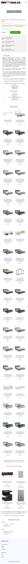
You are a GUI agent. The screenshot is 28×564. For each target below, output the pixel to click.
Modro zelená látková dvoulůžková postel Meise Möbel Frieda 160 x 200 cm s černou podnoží (20, 161)
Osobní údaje (3, 552)
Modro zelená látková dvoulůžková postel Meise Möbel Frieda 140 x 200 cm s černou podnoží (8, 161)
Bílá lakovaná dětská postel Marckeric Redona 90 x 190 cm (20, 240)
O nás (2, 554)
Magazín (2, 546)
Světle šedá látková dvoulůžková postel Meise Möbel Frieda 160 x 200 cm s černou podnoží (8, 201)
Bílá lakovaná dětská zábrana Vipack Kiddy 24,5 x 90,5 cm (8, 121)
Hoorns (5, 26)
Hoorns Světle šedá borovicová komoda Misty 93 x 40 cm (21, 482)
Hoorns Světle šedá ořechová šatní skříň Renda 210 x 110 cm (21, 503)
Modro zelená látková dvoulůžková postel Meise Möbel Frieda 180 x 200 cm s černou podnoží (8, 181)
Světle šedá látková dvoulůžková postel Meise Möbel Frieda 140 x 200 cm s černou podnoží (20, 181)
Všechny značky (4, 544)
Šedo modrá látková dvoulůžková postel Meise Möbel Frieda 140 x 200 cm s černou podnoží (8, 260)
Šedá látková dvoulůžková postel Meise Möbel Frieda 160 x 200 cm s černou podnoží (8, 141)
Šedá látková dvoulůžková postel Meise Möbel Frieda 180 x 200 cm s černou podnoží (20, 141)
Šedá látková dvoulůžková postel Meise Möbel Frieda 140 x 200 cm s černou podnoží (20, 221)
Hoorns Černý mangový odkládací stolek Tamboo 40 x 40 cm (7, 503)
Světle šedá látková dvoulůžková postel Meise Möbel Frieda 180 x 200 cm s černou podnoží (20, 201)
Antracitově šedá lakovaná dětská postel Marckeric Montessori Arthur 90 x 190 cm (20, 280)
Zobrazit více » (20, 26)
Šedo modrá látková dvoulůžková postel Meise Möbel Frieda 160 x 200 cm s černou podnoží (20, 260)
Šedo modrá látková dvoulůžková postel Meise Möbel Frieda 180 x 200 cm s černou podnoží (8, 221)
